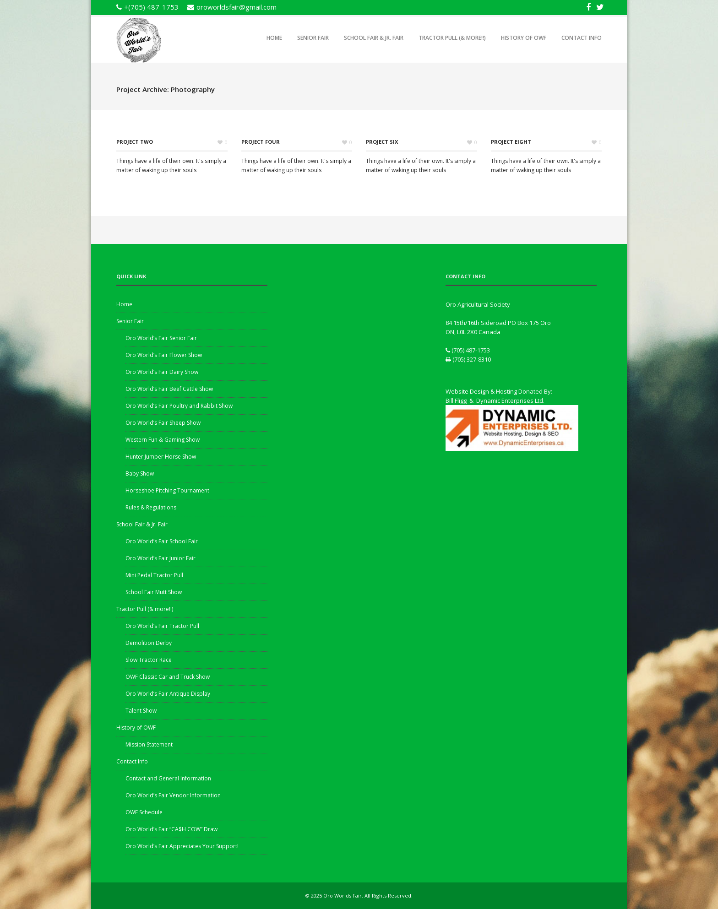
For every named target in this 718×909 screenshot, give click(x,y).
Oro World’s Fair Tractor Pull (162, 626)
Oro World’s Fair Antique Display (167, 694)
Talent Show (141, 710)
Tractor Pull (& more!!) (452, 38)
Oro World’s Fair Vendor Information (173, 795)
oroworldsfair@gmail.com (236, 6)
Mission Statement (149, 744)
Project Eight (511, 141)
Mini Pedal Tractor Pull (154, 575)
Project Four (260, 141)
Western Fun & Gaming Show (162, 440)
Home (274, 38)
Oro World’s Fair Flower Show (163, 355)
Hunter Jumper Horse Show (160, 456)
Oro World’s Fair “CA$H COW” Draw (171, 829)
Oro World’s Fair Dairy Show (161, 372)
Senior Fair (313, 38)
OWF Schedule (144, 812)
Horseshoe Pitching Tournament (167, 490)
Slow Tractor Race (148, 660)
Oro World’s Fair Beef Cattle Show (169, 389)
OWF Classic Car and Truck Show (167, 677)
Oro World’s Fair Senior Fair (161, 338)
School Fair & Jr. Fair (373, 38)
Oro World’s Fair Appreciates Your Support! (182, 846)
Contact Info (581, 38)
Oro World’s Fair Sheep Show (163, 423)
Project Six (382, 141)
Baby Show (139, 473)
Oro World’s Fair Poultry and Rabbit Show (179, 406)
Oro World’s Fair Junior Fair (160, 558)
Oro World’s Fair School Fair (161, 541)
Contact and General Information (168, 778)
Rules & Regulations (150, 507)
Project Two (134, 141)
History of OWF (523, 38)
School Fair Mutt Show (153, 592)
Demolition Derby (148, 643)
